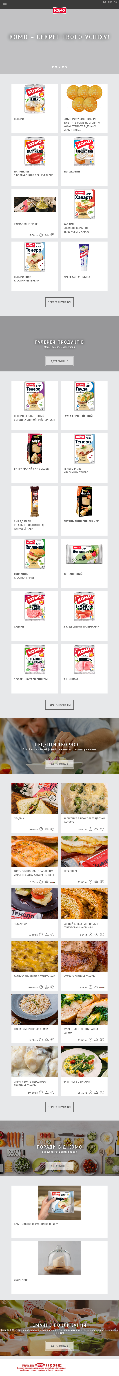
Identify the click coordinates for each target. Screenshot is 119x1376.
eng (115, 2)
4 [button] (63, 67)
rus (110, 2)
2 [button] (56, 67)
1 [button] (53, 67)
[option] (59, 37)
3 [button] (59, 67)
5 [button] (66, 67)
